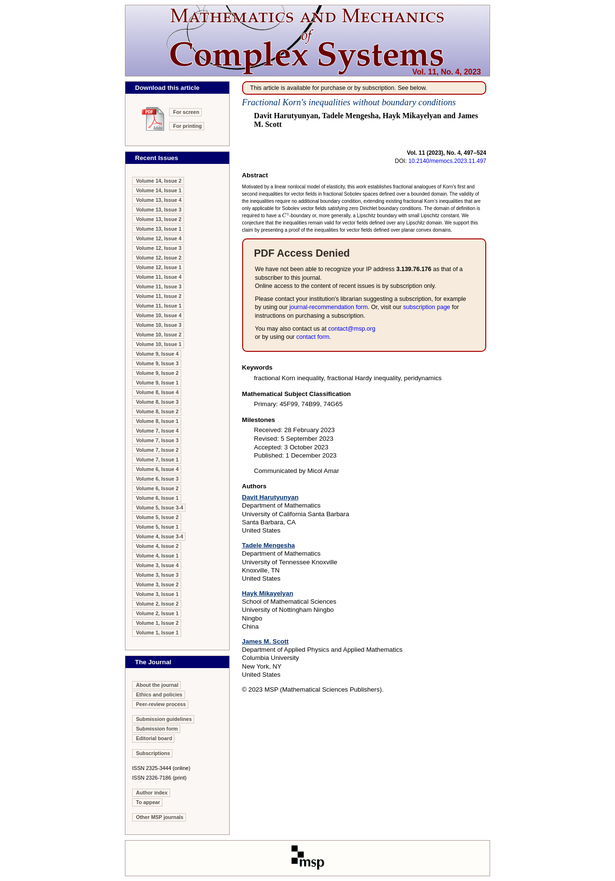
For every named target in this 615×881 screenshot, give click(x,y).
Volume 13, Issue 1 (159, 229)
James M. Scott (265, 641)
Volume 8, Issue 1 (157, 421)
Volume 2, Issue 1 (157, 613)
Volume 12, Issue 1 (159, 267)
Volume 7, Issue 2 (157, 450)
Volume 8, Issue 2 (157, 411)
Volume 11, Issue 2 (159, 296)
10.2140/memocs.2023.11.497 (447, 161)
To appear (148, 802)
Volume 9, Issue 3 (157, 363)
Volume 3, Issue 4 (157, 565)
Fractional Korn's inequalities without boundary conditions (349, 102)
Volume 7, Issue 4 (157, 431)
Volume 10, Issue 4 (159, 315)
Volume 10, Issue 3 (159, 325)
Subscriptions (153, 753)
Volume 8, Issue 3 (157, 402)
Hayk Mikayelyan (268, 593)
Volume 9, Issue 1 (157, 382)
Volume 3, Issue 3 (157, 575)
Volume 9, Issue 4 (157, 354)
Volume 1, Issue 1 (157, 632)
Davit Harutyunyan (270, 497)
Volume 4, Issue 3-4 (159, 536)
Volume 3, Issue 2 (157, 584)
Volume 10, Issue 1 (159, 344)
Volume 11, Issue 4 (159, 277)
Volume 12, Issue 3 (159, 248)
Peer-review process (161, 704)
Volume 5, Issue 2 (157, 517)
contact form (313, 337)
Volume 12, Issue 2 (159, 258)
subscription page (426, 307)
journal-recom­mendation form (328, 307)
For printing (187, 126)
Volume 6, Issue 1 (157, 498)
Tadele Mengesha (268, 545)
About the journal (157, 685)
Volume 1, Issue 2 (157, 623)
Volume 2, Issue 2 (157, 604)
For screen (186, 112)
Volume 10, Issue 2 (159, 334)
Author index (152, 792)
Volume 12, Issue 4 (159, 238)
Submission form (157, 729)
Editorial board (154, 738)
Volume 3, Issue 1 (157, 594)
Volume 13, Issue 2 (159, 219)
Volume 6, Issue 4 (157, 469)
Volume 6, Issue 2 (157, 488)
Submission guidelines (164, 719)
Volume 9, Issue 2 (157, 373)
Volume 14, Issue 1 (159, 190)
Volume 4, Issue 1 (157, 555)
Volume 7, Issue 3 (157, 440)
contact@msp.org (351, 328)
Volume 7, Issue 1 (157, 459)
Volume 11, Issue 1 (159, 306)
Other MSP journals (160, 817)
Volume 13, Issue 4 (159, 200)
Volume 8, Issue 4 (157, 392)
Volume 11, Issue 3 (159, 286)
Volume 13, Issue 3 (159, 209)
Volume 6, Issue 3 (157, 479)
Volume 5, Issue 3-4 (159, 507)
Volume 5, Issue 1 (157, 527)
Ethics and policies (159, 694)
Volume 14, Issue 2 (159, 181)
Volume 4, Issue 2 (157, 546)
